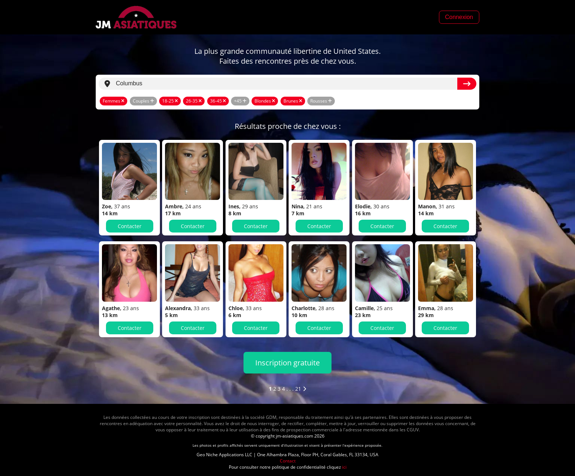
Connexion (459, 17)
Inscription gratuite (287, 363)
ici (344, 467)
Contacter (130, 226)
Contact (288, 461)
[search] (286, 84)
